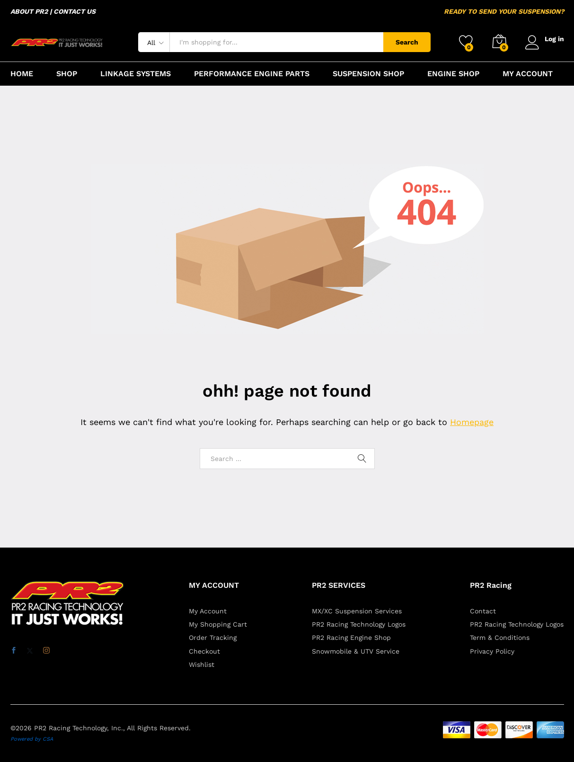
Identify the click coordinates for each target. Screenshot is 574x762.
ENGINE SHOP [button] (453, 74)
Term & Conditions (500, 637)
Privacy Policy (492, 651)
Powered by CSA (31, 739)
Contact (483, 611)
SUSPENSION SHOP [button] (368, 74)
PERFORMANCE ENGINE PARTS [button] (251, 74)
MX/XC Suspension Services (357, 611)
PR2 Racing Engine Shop (351, 637)
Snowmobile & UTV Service (355, 651)
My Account (208, 611)
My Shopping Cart (218, 624)
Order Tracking (213, 637)
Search (406, 42)
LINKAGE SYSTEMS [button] (135, 74)
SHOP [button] (66, 74)
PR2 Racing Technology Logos (359, 624)
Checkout (204, 651)
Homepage (472, 422)
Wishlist (201, 664)
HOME (21, 74)
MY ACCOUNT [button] (528, 74)
